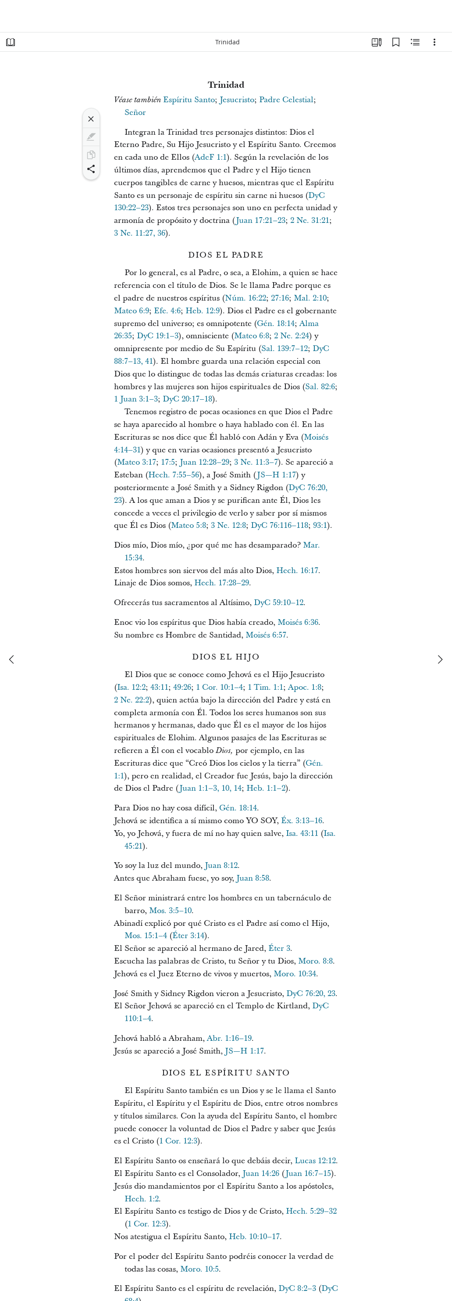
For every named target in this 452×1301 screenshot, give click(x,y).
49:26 (182, 687)
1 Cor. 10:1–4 (219, 687)
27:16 (280, 298)
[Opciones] (434, 42)
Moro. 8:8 (315, 961)
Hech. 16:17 (297, 570)
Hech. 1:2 (142, 1198)
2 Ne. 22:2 (131, 700)
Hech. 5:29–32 (311, 1211)
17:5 (168, 462)
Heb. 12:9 (202, 310)
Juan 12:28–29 (204, 462)
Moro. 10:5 (199, 1269)
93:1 (320, 525)
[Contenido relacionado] (415, 42)
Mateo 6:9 (131, 310)
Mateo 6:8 (251, 335)
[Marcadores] (396, 42)
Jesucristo (237, 99)
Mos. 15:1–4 (146, 935)
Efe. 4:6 (167, 310)
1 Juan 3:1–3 (136, 399)
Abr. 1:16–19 (229, 1038)
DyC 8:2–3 (297, 1288)
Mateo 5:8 (188, 525)
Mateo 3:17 (136, 462)
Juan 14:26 (260, 1173)
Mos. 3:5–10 (170, 910)
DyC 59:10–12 (278, 602)
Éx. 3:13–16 (301, 820)
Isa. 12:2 (131, 687)
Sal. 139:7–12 (284, 348)
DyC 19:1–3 (157, 335)
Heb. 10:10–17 (254, 1236)
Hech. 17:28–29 (221, 582)
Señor (135, 112)
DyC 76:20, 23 (310, 993)
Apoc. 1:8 (304, 687)
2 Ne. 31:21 (309, 220)
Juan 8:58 (252, 878)
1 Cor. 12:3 (178, 1141)
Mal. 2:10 (310, 298)
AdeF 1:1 (211, 157)
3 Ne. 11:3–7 (256, 462)
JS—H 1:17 (276, 475)
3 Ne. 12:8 (228, 525)
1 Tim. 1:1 (265, 687)
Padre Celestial (286, 99)
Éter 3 (279, 948)
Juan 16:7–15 (308, 1173)
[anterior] (12, 659)
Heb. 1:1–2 (265, 788)
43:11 (159, 687)
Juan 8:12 (221, 865)
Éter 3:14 (188, 935)
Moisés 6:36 (298, 622)
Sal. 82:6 (320, 386)
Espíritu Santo (189, 99)
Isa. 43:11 (302, 833)
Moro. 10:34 (295, 973)
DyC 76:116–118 (279, 525)
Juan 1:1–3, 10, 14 (210, 788)
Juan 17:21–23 (260, 220)
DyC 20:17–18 (187, 399)
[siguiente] (439, 659)
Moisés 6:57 (266, 635)
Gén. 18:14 (276, 323)
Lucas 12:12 (315, 1160)
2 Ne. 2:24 (291, 335)
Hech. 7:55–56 (173, 475)
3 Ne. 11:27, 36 (139, 233)
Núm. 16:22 (245, 298)
